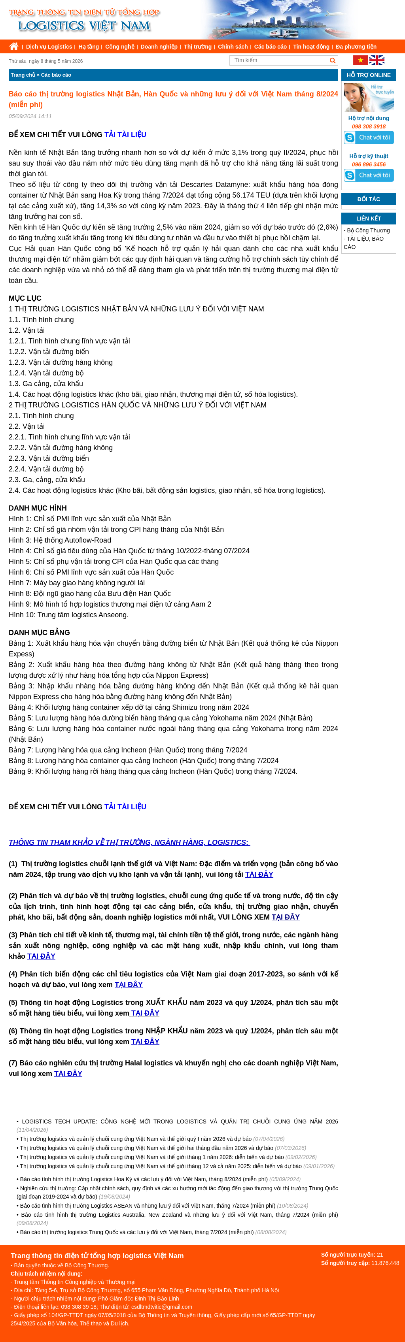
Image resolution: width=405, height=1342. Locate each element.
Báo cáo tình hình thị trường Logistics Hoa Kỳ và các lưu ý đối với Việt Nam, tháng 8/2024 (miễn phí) (144, 1179)
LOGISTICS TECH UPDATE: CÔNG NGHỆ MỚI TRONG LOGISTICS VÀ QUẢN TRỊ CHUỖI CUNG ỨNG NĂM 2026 (180, 1121)
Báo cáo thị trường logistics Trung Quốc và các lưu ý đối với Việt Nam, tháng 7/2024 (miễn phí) (137, 1232)
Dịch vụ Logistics (49, 46)
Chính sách (233, 46)
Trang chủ (23, 75)
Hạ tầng (88, 46)
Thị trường (198, 46)
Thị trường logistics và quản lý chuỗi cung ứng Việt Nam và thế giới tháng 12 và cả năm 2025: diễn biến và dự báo (161, 1166)
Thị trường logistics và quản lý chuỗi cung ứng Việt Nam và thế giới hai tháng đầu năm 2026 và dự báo (147, 1148)
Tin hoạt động (311, 46)
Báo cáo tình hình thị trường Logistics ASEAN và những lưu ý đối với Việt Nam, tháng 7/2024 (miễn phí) (148, 1206)
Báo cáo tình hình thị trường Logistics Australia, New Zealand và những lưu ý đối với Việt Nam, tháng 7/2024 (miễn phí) (179, 1215)
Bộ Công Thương (368, 230)
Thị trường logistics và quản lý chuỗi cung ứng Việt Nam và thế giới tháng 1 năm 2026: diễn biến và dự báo (152, 1157)
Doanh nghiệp (159, 46)
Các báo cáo (270, 46)
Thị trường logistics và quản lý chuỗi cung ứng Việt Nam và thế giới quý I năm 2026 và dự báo (136, 1139)
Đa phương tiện (356, 46)
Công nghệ (119, 46)
